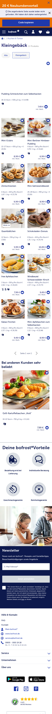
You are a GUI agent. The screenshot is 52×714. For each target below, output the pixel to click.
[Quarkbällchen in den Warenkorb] (22, 247)
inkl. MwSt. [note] (41, 430)
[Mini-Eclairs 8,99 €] (13, 140)
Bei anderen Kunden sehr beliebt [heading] (21, 365)
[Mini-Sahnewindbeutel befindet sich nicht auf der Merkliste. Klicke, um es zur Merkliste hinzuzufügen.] (48, 165)
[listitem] (13, 466)
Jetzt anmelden (26, 579)
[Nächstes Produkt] (48, 402)
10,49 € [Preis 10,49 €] (42, 247)
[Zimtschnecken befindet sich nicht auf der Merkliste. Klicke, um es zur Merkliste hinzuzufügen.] (22, 165)
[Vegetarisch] (2, 103)
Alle (6, 55)
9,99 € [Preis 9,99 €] (17, 201)
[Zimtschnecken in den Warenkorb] (22, 201)
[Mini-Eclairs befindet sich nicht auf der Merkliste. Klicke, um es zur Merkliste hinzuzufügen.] (22, 120)
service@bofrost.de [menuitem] (11, 638)
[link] (14, 31)
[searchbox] (26, 32)
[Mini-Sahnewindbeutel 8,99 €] (39, 186)
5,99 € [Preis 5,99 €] (17, 247)
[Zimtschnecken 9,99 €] (13, 186)
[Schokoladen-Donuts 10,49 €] (39, 231)
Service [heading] (25, 653)
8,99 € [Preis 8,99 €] (17, 156)
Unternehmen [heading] (25, 660)
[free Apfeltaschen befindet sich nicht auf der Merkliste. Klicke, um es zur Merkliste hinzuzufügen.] (22, 256)
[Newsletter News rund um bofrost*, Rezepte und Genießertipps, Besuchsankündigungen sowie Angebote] (26, 577)
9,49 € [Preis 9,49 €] (43, 292)
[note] (26, 419)
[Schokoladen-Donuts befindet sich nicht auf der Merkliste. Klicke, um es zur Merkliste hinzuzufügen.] (48, 211)
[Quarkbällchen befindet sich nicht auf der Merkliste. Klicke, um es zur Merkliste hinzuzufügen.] (22, 211)
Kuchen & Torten (15, 38)
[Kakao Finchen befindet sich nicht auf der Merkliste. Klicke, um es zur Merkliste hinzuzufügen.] (22, 301)
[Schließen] (49, 2)
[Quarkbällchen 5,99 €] (13, 231)
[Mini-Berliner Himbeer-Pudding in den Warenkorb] (48, 156)
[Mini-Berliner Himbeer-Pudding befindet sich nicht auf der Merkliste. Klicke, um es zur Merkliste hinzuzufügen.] (48, 120)
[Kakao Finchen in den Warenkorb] (22, 338)
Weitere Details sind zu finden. (19, 599)
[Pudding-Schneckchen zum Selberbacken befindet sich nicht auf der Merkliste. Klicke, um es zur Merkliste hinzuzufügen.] (48, 63)
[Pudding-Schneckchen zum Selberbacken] (26, 88)
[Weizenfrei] (5, 289)
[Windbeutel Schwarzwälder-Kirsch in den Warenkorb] (48, 292)
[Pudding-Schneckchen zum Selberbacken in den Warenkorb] (46, 106)
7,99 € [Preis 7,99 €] (17, 292)
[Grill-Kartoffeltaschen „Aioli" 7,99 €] (26, 402)
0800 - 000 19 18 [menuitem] (11, 642)
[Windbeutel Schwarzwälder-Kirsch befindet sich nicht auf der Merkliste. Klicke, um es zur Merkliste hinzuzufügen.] (48, 256)
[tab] (33, 32)
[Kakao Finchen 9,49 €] (13, 322)
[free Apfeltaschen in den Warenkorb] (22, 292)
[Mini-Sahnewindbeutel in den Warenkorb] (48, 201)
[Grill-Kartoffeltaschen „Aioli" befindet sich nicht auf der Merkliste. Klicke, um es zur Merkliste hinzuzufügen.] (46, 372)
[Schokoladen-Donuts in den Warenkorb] (48, 247)
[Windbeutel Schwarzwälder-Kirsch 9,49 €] (39, 276)
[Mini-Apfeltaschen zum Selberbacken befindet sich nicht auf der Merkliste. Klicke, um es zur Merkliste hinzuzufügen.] (48, 301)
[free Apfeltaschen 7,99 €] (13, 276)
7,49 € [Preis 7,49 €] (41, 106)
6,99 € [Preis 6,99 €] (43, 156)
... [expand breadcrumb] (5, 38)
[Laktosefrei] (2, 289)
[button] (5, 32)
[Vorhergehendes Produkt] (3, 402)
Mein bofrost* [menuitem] (9, 629)
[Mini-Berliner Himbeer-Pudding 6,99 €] (39, 140)
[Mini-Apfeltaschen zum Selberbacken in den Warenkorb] (48, 338)
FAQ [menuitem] (3, 620)
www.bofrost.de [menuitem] (10, 633)
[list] (26, 481)
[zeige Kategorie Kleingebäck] (21, 55)
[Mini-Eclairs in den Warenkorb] (22, 156)
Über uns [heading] (25, 667)
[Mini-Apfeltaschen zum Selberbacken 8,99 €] (39, 322)
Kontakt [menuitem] (4, 625)
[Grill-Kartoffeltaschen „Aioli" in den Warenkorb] (47, 427)
